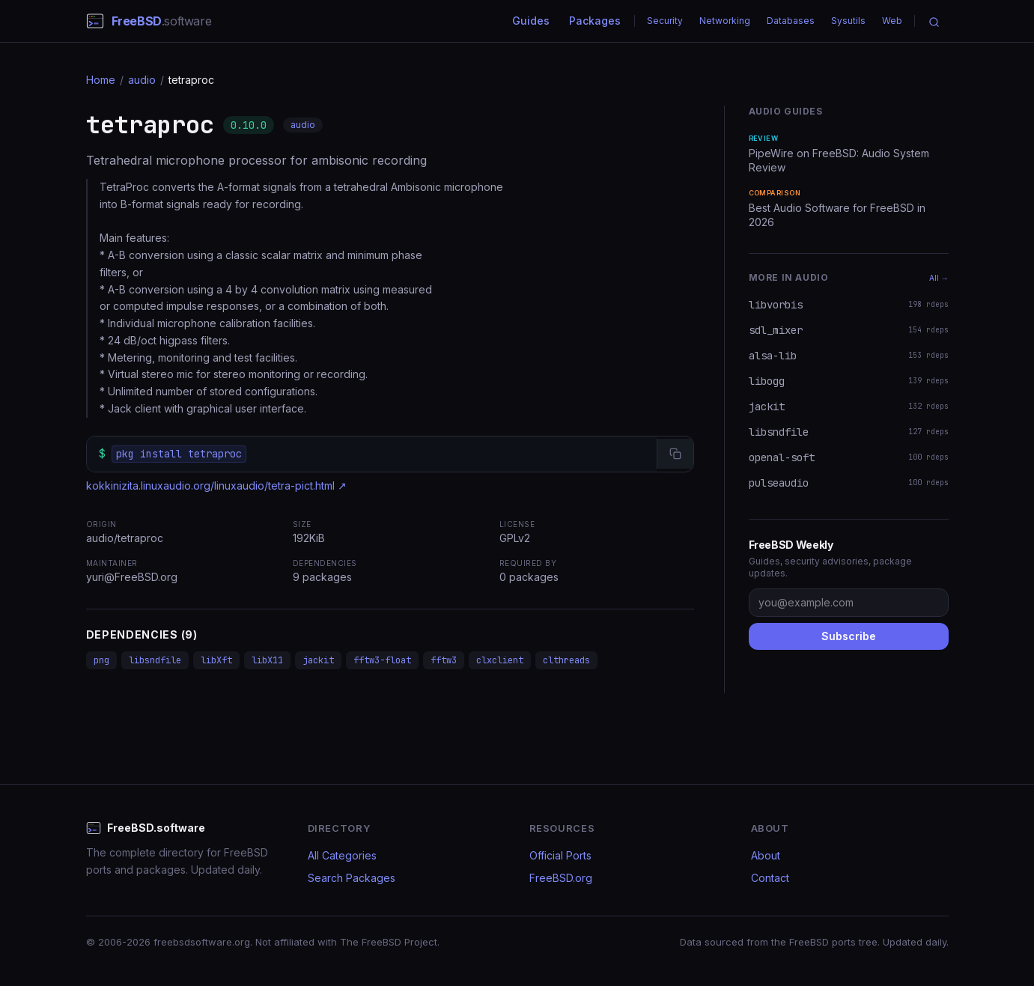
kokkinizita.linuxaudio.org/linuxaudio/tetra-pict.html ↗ (216, 485)
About (765, 855)
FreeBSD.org (560, 877)
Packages (595, 20)
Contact (770, 877)
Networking (724, 20)
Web (892, 20)
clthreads (566, 660)
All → (939, 277)
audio (142, 79)
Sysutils (848, 20)
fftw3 (444, 660)
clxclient (499, 660)
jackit (318, 660)
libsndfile (155, 660)
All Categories (342, 855)
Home (100, 79)
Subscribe (848, 636)
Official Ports (560, 855)
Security (665, 20)
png (101, 660)
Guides (531, 20)
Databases (791, 20)
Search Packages (351, 877)
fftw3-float (382, 660)
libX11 (267, 660)
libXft (216, 660)
